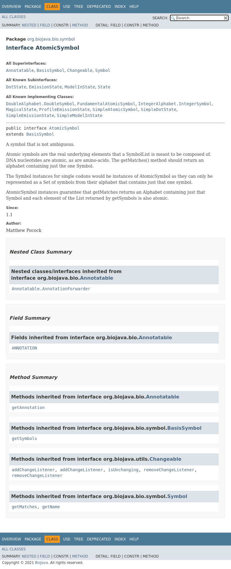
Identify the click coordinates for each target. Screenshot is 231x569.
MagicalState (21, 109)
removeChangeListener (168, 469)
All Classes (14, 17)
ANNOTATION (24, 348)
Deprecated (99, 7)
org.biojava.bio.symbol (51, 39)
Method (80, 25)
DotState (16, 87)
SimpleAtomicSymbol (115, 109)
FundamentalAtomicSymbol (106, 103)
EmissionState (45, 87)
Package (33, 7)
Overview (11, 7)
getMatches (24, 506)
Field (45, 25)
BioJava (41, 563)
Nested (29, 25)
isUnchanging (123, 469)
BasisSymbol (51, 70)
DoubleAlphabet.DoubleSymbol (40, 103)
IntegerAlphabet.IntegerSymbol (174, 103)
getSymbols (24, 438)
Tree (78, 7)
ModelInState (80, 87)
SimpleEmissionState (30, 115)
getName (51, 506)
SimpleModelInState (80, 115)
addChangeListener (33, 469)
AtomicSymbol (64, 128)
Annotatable (20, 70)
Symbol (102, 70)
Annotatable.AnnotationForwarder (51, 288)
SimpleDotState (158, 109)
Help (134, 7)
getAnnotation (28, 407)
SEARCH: (160, 18)
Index (120, 7)
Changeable (79, 70)
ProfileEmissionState (64, 109)
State (104, 87)
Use (66, 7)
